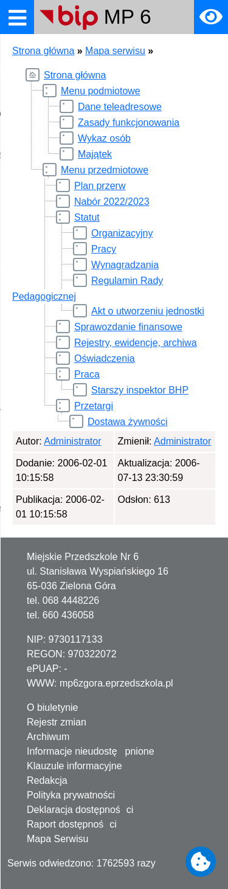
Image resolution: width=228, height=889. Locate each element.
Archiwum (48, 737)
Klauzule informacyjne (74, 766)
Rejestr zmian (56, 722)
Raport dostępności (72, 824)
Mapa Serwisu (57, 839)
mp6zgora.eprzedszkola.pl (116, 683)
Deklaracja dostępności (80, 809)
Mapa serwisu (115, 51)
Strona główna (43, 51)
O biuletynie (52, 707)
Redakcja (47, 780)
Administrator (72, 441)
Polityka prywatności (71, 795)
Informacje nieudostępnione (90, 751)
